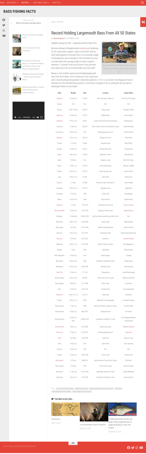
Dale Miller (128, 296)
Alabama (59, 99)
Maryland (59, 206)
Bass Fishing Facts (23, 12)
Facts (53, 23)
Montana (59, 239)
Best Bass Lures (40, 3)
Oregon (59, 301)
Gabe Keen (128, 333)
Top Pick (61, 23)
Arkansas (59, 116)
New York (59, 273)
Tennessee (59, 333)
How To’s (56, 3)
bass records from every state (65, 389)
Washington (59, 361)
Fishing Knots (56, 420)
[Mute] (38, 118)
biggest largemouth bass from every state (101, 389)
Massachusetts (59, 211)
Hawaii (59, 155)
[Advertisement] (28, 160)
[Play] (15, 118)
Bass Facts (11, 3)
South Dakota (59, 328)
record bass (118, 389)
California (59, 122)
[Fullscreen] (41, 118)
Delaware (59, 139)
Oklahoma (59, 296)
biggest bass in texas (81, 389)
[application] (28, 112)
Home (2, 3)
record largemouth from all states (61, 392)
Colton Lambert (128, 206)
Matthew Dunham (128, 328)
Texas (59, 339)
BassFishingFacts (59, 39)
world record (85, 49)
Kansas (59, 183)
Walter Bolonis (128, 211)
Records (24, 3)
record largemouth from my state (82, 392)
